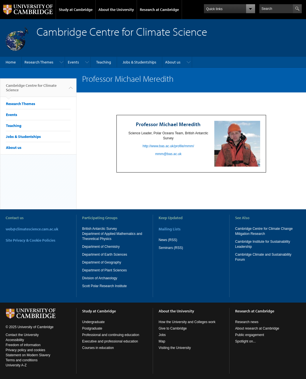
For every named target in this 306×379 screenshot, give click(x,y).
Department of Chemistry (101, 247)
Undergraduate (93, 322)
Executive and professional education (110, 341)
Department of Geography (101, 262)
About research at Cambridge (257, 328)
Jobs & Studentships (139, 62)
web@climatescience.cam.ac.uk (32, 229)
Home (11, 62)
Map (162, 341)
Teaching (103, 62)
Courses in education (98, 348)
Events (73, 62)
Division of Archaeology (99, 278)
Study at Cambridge (76, 9)
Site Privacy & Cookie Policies (30, 240)
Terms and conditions (21, 360)
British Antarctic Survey (99, 229)
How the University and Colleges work (187, 322)
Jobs (162, 335)
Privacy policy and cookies (25, 350)
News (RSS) (168, 240)
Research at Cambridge (159, 9)
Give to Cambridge (173, 328)
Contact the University (22, 335)
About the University (116, 9)
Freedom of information (23, 345)
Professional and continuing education (110, 335)
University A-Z (16, 365)
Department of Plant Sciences (104, 270)
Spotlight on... (245, 341)
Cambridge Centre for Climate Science (31, 90)
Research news (246, 322)
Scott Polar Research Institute (104, 286)
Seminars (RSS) (171, 248)
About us (173, 62)
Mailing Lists (170, 229)
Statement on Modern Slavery (28, 355)
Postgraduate (92, 328)
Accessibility (15, 340)
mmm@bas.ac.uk (168, 154)
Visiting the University (175, 348)
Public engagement (249, 335)
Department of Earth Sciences (104, 255)
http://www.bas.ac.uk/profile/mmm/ (168, 146)
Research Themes (38, 62)
